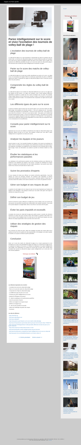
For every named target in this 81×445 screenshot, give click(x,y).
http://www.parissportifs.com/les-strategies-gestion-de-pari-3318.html (24, 329)
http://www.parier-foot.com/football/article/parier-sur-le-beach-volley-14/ (25, 333)
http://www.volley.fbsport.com (15, 317)
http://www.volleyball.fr (14, 319)
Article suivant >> (37, 337)
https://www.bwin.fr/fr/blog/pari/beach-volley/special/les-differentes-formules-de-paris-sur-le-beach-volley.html (29, 325)
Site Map (50, 440)
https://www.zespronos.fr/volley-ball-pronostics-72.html (21, 327)
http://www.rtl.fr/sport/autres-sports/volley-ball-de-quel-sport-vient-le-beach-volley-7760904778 (30, 322)
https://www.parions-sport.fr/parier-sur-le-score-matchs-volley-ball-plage (25, 321)
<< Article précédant (24, 337)
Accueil (64, 8)
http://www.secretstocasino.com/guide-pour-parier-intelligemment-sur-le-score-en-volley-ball (29, 331)
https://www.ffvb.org (13, 315)
